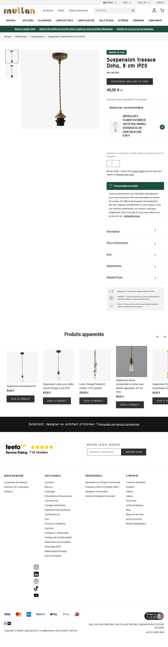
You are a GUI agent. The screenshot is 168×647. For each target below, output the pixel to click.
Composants (155, 20)
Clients (129, 491)
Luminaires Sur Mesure (15, 482)
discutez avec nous (125, 174)
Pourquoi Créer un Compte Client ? (102, 487)
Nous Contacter (134, 519)
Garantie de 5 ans (117, 52)
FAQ (47, 519)
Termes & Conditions (55, 523)
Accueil (7, 36)
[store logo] (19, 10)
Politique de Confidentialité (58, 537)
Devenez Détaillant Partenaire (100, 496)
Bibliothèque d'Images (56, 551)
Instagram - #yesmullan (57, 533)
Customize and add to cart (130, 81)
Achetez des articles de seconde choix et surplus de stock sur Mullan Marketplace (76, 29)
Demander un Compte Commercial (102, 482)
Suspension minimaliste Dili (21, 386)
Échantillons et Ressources (58, 496)
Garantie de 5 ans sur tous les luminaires (135, 29)
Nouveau (10, 20)
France (110, 2)
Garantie (49, 528)
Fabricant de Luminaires (16, 487)
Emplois (130, 487)
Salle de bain (106, 20)
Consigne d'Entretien (55, 505)
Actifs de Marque (134, 505)
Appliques (28, 20)
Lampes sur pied (86, 20)
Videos (129, 496)
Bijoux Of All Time (135, 514)
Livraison (49, 482)
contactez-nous (132, 216)
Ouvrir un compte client (25, 29)
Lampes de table (64, 20)
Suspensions (37, 36)
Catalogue (50, 491)
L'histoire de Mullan (136, 482)
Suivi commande (53, 556)
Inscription (134, 452)
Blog (128, 510)
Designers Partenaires (96, 491)
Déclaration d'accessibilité (58, 542)
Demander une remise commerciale (118, 424)
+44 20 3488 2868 (155, 632)
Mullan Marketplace (136, 523)
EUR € (127, 2)
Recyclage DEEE (53, 546)
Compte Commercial (78, 10)
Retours (49, 487)
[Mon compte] (155, 10)
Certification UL (52, 514)
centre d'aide (138, 171)
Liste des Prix (51, 500)
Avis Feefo (131, 500)
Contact (160, 2)
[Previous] (158, 336)
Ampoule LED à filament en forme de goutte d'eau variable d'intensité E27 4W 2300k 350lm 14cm (134, 124)
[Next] (165, 336)
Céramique (138, 20)
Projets (61, 10)
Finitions (8, 491)
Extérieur (123, 20)
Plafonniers (44, 20)
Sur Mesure (48, 10)
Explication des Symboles (57, 510)
